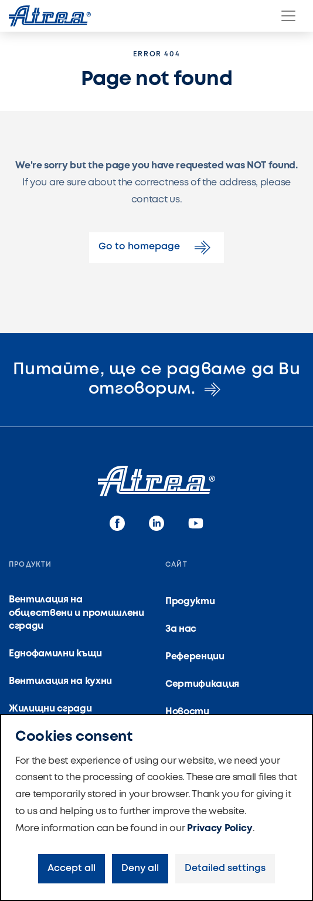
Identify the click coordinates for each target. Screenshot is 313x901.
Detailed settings (225, 868)
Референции (194, 656)
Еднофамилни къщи (55, 653)
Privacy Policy (220, 828)
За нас (180, 629)
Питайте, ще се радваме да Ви (157, 380)
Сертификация (202, 684)
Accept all (71, 868)
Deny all (140, 868)
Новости (187, 711)
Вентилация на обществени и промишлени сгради (76, 613)
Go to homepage (156, 248)
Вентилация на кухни (60, 681)
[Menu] (288, 16)
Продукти (190, 601)
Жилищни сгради (50, 708)
